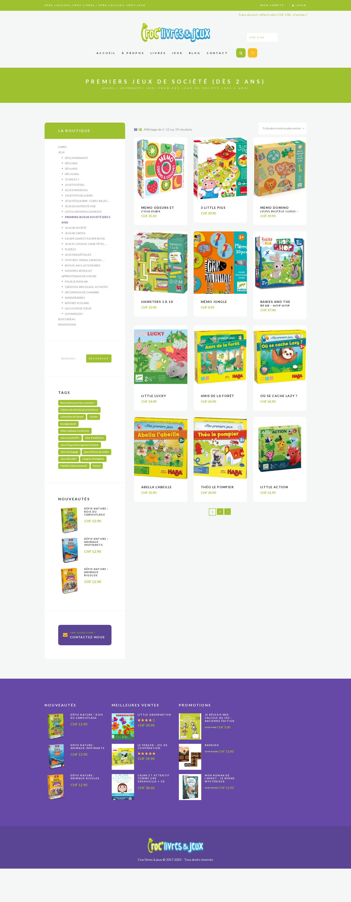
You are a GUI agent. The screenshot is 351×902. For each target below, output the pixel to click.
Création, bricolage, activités (86, 292)
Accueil (102, 88)
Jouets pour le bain (79, 197)
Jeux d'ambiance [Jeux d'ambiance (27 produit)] (98, 450)
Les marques (74, 320)
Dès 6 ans (71, 169)
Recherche (99, 366)
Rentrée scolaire (77, 309)
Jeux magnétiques (78, 259)
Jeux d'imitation (76, 192)
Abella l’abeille (156, 491)
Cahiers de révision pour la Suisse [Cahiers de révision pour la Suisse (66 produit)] (81, 418)
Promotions (67, 332)
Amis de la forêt (217, 399)
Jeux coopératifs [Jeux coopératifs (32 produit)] (71, 450)
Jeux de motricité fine (80, 208)
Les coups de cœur (78, 315)
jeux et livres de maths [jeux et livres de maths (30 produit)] (74, 473)
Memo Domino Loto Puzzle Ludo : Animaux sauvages (279, 213)
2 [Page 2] (220, 516)
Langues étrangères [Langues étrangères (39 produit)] (73, 489)
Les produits (131, 88)
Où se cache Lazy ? (278, 399)
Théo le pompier (217, 491)
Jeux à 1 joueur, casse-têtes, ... (86, 248)
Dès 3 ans (71, 164)
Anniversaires (75, 304)
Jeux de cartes (75, 236)
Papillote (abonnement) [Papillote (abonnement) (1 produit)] (75, 496)
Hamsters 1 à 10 (157, 304)
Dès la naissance (76, 158)
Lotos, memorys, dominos (83, 214)
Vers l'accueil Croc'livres (70, 5)
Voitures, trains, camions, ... (84, 264)
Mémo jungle (214, 304)
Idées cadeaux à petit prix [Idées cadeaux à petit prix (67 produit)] (76, 442)
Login (301, 5)
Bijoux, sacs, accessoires (82, 270)
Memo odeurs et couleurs (157, 211)
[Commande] (278, 129)
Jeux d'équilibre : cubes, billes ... (87, 203)
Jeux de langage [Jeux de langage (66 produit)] (70, 465)
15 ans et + (72, 180)
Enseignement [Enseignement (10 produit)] (70, 434)
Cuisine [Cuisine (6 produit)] (98, 426)
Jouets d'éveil (75, 186)
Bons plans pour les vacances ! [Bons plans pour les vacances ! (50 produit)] (79, 410)
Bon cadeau (66, 326)
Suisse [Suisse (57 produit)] (101, 496)
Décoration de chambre (82, 298)
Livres (62, 147)
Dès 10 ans (72, 175)
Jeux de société (75, 231)
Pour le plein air (76, 287)
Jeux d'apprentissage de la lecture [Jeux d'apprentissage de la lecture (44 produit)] (81, 458)
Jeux (157, 88)
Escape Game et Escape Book (85, 242)
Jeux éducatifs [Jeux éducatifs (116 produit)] (70, 481)
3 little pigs (213, 209)
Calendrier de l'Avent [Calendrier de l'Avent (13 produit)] (74, 426)
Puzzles (70, 253)
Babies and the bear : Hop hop (275, 306)
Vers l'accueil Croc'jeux (122, 5)
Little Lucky (153, 399)
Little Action (274, 491)
